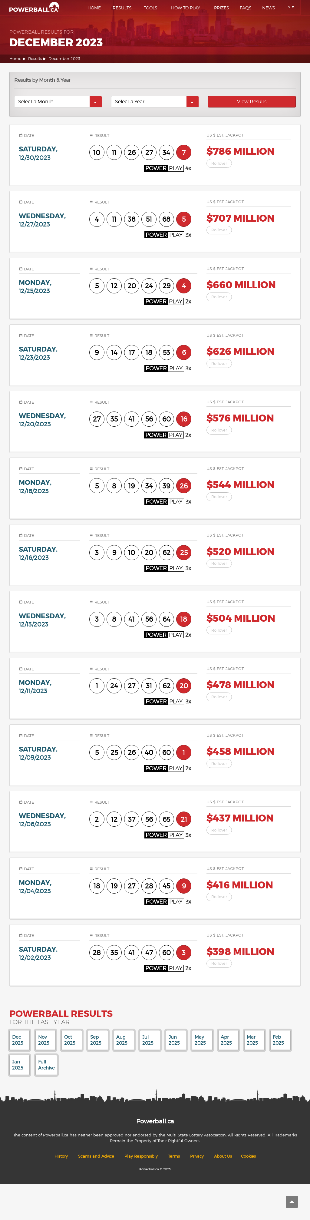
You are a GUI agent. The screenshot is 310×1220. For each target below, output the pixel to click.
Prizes (221, 7)
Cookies (248, 1156)
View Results (251, 101)
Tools (150, 7)
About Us (223, 1156)
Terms (174, 1156)
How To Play (185, 7)
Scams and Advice (96, 1156)
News (268, 7)
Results (122, 7)
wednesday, (49, 220)
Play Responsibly (141, 1156)
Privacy (197, 1156)
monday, (49, 286)
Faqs (246, 7)
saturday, (49, 153)
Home (94, 7)
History (61, 1156)
